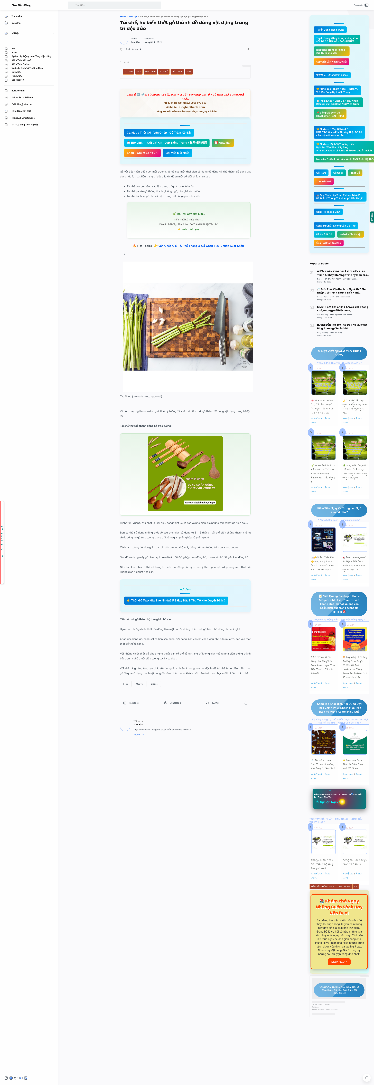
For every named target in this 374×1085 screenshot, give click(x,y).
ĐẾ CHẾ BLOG (324, 239)
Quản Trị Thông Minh (329, 216)
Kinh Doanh (344, 901)
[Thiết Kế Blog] (336, 346)
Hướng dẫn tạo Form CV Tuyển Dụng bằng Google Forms (322, 879)
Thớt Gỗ (357, 176)
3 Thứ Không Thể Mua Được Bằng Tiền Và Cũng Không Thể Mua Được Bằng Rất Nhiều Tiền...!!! (336, 1005)
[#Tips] (126, 684)
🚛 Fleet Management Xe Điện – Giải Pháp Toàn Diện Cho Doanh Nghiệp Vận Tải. (354, 578)
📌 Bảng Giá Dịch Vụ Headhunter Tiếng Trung (331, 116)
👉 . (199, 246)
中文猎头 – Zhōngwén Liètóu (333, 76)
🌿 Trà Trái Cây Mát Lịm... (188, 213)
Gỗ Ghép (339, 176)
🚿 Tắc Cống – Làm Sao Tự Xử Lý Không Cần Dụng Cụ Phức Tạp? (323, 779)
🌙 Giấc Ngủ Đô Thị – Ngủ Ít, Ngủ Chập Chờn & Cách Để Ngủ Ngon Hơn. (355, 420)
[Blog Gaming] (323, 346)
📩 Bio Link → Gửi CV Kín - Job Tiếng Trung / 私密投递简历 (167, 142)
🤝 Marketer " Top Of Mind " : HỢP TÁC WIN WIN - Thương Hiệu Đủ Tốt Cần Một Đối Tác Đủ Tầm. (341, 135)
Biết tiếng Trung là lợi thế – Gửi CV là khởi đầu (332, 52)
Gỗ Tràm (321, 176)
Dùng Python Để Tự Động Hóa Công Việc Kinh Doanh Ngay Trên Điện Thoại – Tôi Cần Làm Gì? (323, 679)
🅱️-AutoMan (222, 142)
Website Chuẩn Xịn (327, 247)
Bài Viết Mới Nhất (177, 152)
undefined (316, 432)
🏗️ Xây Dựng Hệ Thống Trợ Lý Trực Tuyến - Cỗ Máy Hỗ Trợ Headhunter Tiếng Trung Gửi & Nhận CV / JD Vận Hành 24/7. (355, 681)
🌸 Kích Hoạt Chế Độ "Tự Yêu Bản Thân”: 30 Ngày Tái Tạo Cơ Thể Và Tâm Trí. (322, 420)
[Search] (114, 5)
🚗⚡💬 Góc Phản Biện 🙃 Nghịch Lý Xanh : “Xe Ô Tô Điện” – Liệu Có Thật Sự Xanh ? (322, 578)
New (188, 71)
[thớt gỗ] (154, 684)
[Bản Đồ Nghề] (323, 310)
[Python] (320, 293)
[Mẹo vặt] (139, 684)
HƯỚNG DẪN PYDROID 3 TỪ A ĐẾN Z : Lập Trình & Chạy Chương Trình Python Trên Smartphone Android (343, 287)
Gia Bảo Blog (22, 5)
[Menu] (6, 5)
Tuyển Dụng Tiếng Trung (331, 29)
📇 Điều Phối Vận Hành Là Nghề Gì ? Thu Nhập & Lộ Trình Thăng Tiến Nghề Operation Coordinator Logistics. (342, 304)
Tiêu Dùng (177, 71)
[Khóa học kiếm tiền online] (341, 328)
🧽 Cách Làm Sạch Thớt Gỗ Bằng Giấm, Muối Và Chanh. (353, 779)
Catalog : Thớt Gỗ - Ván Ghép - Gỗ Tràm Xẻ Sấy (159, 132)
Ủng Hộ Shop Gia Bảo (329, 256)
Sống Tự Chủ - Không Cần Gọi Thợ (337, 230)
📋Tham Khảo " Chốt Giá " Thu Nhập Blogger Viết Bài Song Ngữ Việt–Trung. (339, 104)
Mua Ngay (339, 977)
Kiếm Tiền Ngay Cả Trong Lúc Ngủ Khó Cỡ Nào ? (336, 524)
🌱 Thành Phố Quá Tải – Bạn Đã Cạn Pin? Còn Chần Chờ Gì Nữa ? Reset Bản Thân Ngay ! (323, 487)
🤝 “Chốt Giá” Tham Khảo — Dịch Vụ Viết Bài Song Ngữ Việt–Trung (338, 92)
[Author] (135, 42)
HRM (139, 71)
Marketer (150, 71)
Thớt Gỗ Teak (324, 185)
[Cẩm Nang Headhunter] (340, 310)
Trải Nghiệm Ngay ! (328, 817)
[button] (71, 5)
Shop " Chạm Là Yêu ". (142, 152)
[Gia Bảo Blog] (323, 328)
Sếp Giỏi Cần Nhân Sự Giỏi (332, 62)
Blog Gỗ (164, 71)
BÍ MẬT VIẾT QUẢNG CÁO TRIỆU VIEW (336, 367)
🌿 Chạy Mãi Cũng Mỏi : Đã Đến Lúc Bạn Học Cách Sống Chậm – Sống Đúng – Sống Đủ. (355, 485)
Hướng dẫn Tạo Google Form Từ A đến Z (355, 877)
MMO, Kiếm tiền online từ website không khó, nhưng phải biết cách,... (342, 322)
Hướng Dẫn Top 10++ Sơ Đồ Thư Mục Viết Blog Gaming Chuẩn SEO (342, 340)
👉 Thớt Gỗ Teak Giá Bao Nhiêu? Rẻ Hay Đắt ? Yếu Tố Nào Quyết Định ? (176, 600)
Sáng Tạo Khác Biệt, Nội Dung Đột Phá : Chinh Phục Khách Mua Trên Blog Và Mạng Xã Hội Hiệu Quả (336, 722)
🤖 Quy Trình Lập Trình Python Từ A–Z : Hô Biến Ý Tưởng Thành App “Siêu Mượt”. (341, 201)
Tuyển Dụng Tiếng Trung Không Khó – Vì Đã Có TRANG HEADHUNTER (338, 40)
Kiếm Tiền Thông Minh (322, 901)
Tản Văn (128, 71)
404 (355, 901)
